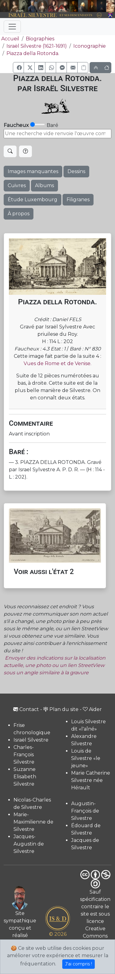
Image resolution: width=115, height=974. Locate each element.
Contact (26, 709)
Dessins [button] (76, 171)
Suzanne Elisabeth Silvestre (24, 776)
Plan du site (61, 709)
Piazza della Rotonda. (32, 53)
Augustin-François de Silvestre (85, 811)
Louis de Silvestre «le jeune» (85, 758)
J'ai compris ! (78, 964)
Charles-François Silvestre (23, 754)
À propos (18, 214)
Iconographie (89, 46)
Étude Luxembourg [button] (32, 199)
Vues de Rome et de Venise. (57, 363)
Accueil (9, 39)
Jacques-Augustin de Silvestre (28, 844)
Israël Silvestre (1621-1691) (36, 46)
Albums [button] (44, 185)
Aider (92, 709)
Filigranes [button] (78, 199)
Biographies (40, 39)
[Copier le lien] (82, 67)
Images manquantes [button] (33, 171)
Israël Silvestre (30, 740)
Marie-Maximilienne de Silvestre (33, 822)
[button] (18, 67)
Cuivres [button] (17, 185)
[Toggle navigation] (12, 26)
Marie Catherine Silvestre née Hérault (90, 780)
